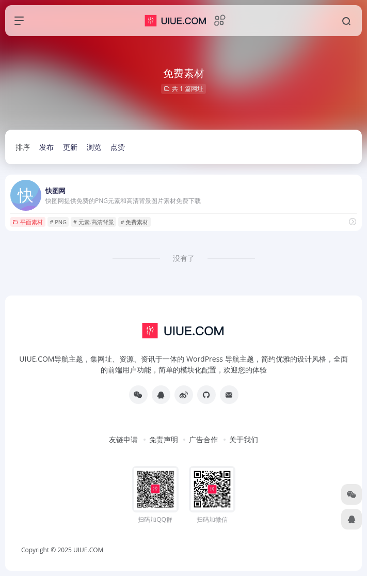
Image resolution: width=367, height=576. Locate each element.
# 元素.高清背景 (93, 222)
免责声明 (163, 439)
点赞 (117, 147)
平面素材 (27, 222)
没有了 (184, 258)
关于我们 (243, 439)
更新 (70, 147)
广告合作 (203, 439)
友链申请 (123, 439)
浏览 (94, 147)
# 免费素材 (134, 222)
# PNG (58, 222)
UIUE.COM (88, 550)
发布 (46, 147)
